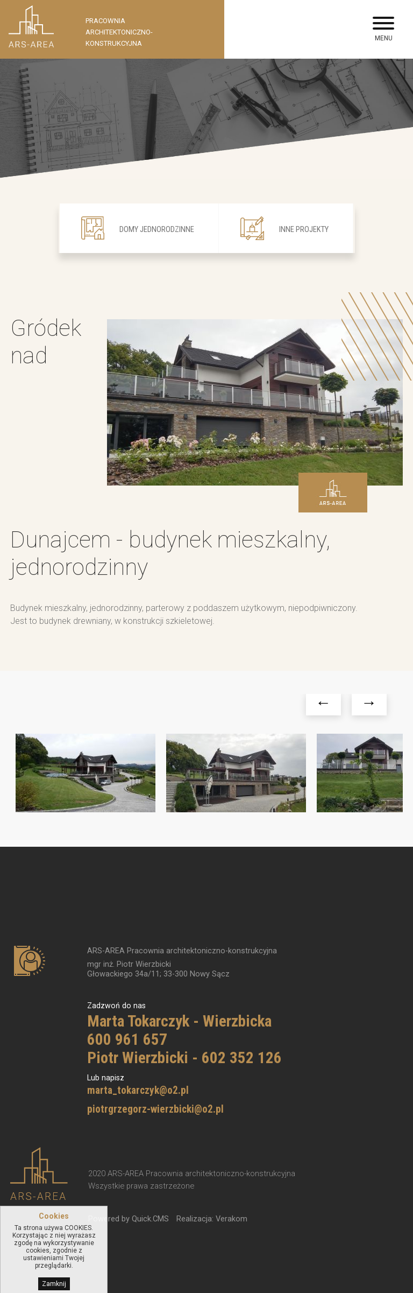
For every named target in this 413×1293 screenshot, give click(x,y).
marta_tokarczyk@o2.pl (138, 1090)
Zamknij (54, 1284)
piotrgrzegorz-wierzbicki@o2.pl (155, 1108)
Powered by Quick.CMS (128, 1218)
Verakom (231, 1218)
